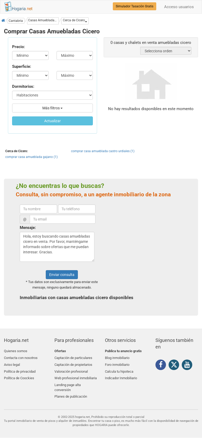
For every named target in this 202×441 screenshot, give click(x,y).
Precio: (18, 46)
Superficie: (21, 66)
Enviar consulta (61, 275)
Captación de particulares (73, 357)
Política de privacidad (20, 370)
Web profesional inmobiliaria (75, 376)
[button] (75, 20)
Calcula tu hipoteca (119, 370)
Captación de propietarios (73, 363)
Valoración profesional (71, 370)
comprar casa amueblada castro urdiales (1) (102, 151)
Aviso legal (12, 363)
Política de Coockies (19, 376)
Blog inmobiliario (117, 357)
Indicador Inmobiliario (121, 376)
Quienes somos (15, 351)
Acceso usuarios (179, 6)
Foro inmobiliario (117, 363)
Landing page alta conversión (67, 384)
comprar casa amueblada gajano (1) (31, 157)
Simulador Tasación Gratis (134, 6)
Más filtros (52, 108)
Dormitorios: (23, 86)
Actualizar (52, 121)
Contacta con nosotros (21, 357)
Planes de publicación (70, 393)
